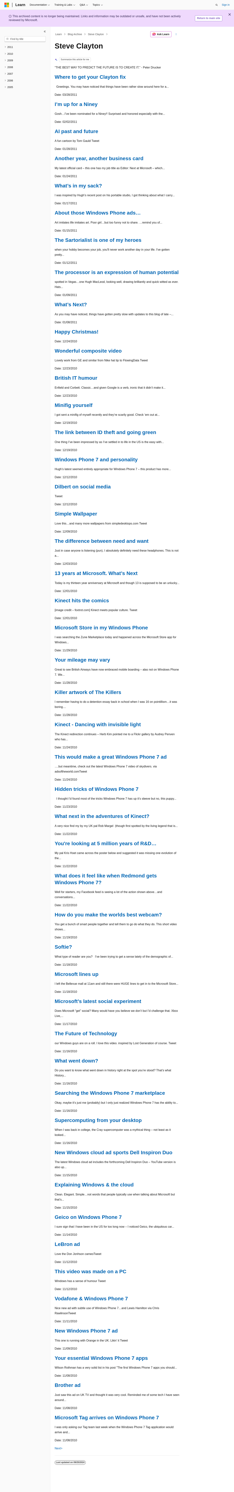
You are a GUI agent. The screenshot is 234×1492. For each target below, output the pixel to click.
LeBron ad (67, 1244)
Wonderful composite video (88, 351)
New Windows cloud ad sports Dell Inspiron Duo (113, 1152)
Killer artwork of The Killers (88, 692)
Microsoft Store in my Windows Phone (101, 627)
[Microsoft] (6, 5)
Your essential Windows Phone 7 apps (101, 1358)
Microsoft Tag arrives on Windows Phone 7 (107, 1417)
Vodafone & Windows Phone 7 (91, 1298)
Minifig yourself (74, 405)
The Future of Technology (86, 1033)
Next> (58, 1448)
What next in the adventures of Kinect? (102, 816)
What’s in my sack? (78, 186)
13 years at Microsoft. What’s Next (96, 573)
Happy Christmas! (77, 332)
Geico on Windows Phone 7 (88, 1217)
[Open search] (216, 5)
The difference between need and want (101, 541)
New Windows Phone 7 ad (86, 1331)
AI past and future (76, 131)
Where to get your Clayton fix (90, 77)
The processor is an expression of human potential (117, 272)
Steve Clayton (96, 34)
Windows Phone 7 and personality (96, 459)
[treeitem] (25, 47)
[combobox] (25, 39)
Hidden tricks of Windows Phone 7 (97, 789)
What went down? (76, 1061)
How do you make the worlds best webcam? (108, 915)
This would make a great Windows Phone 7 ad (111, 757)
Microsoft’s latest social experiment (98, 1001)
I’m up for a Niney (76, 104)
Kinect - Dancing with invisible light (98, 724)
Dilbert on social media (83, 487)
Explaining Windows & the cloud (94, 1185)
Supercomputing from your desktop (98, 1120)
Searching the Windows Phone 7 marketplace (110, 1093)
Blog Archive (75, 34)
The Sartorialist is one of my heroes (98, 240)
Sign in (226, 4)
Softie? (63, 947)
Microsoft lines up (77, 974)
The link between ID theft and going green (105, 432)
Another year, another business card (99, 158)
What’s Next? (71, 304)
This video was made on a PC (90, 1271)
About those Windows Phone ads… (98, 213)
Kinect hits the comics (82, 600)
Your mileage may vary (82, 660)
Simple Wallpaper (76, 514)
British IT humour (76, 378)
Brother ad (68, 1385)
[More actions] (176, 34)
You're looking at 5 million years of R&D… (105, 843)
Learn (58, 34)
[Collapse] (45, 31)
